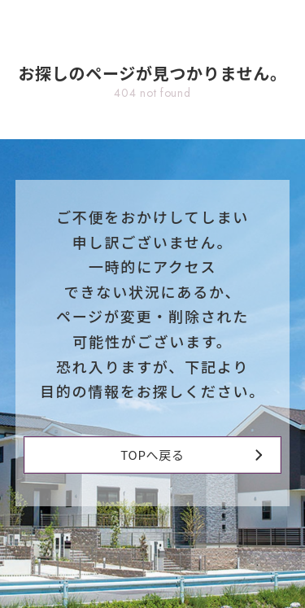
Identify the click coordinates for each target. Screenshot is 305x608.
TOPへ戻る (191, 454)
